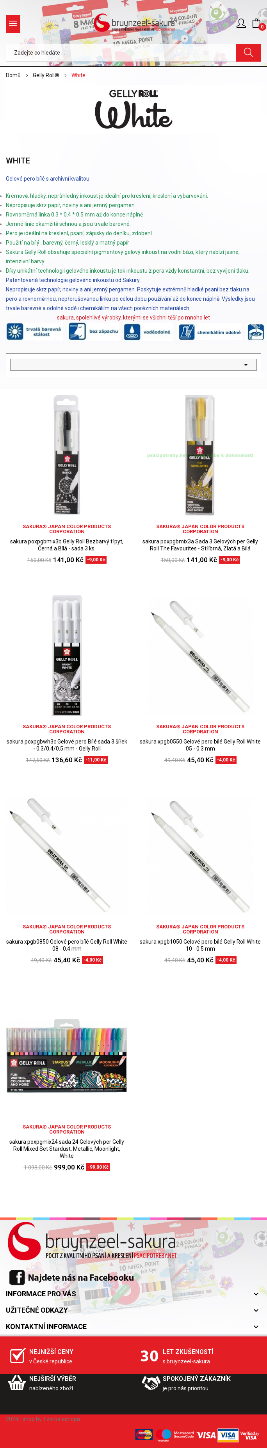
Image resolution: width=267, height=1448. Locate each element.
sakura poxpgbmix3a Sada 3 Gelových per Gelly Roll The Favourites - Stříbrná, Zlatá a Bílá (200, 545)
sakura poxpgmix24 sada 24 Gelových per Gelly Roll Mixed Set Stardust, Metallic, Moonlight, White (66, 1149)
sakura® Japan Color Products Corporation (67, 529)
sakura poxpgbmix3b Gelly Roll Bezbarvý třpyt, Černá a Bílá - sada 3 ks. (66, 545)
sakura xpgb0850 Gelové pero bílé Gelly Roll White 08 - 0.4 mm (66, 945)
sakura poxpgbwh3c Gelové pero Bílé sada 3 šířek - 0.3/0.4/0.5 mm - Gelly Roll (67, 745)
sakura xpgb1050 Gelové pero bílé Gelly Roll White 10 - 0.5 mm (200, 945)
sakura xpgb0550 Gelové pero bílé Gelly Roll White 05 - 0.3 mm (200, 745)
